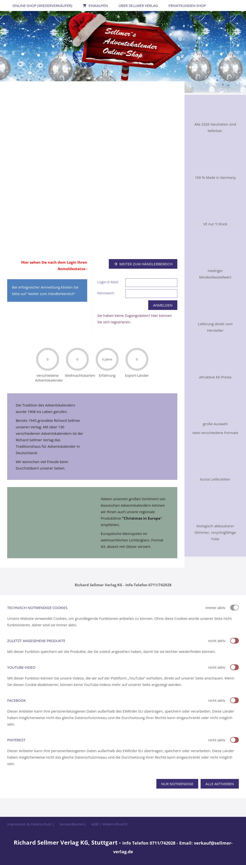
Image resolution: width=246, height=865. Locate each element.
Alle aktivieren (219, 783)
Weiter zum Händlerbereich (143, 263)
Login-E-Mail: (108, 281)
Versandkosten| (72, 824)
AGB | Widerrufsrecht (109, 824)
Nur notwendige (177, 783)
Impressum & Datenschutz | (31, 824)
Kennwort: (106, 292)
